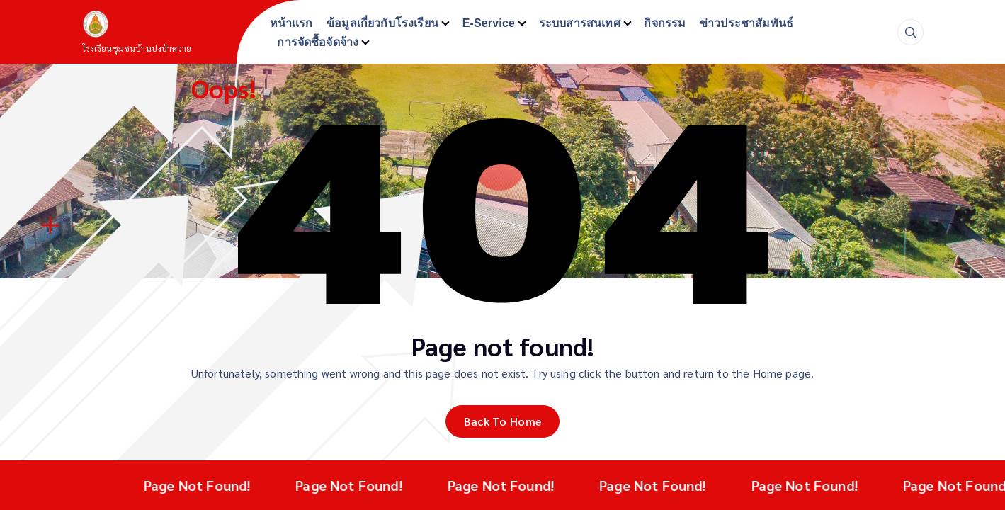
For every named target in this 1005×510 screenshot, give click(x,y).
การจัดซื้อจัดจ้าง (317, 42)
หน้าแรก (291, 23)
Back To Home (503, 421)
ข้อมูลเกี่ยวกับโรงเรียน (382, 23)
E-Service (488, 23)
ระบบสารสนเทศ (579, 23)
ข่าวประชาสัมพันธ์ (746, 23)
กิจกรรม (665, 23)
